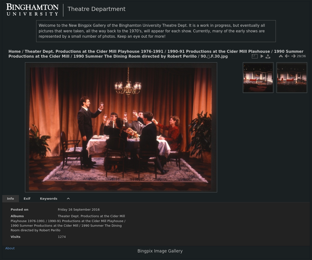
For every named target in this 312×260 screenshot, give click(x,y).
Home (14, 51)
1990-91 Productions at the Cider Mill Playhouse (218, 51)
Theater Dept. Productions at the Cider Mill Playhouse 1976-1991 (94, 51)
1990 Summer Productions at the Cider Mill (45, 225)
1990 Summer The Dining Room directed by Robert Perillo (135, 56)
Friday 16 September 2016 (79, 209)
